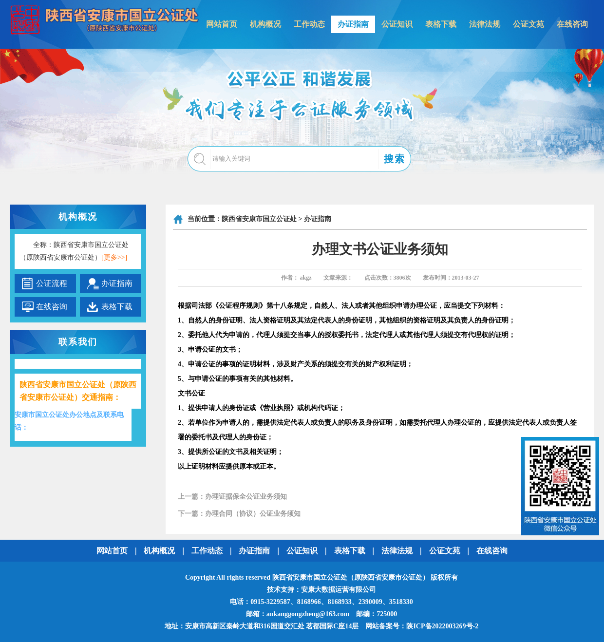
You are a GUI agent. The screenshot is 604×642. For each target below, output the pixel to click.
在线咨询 (572, 24)
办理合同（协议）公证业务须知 (253, 513)
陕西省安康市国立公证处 (259, 219)
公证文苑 (528, 24)
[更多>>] (114, 257)
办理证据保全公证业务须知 (246, 496)
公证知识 (397, 24)
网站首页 (221, 24)
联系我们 (77, 342)
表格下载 (440, 24)
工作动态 (309, 24)
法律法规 (484, 24)
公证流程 (51, 283)
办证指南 (353, 24)
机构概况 (265, 24)
